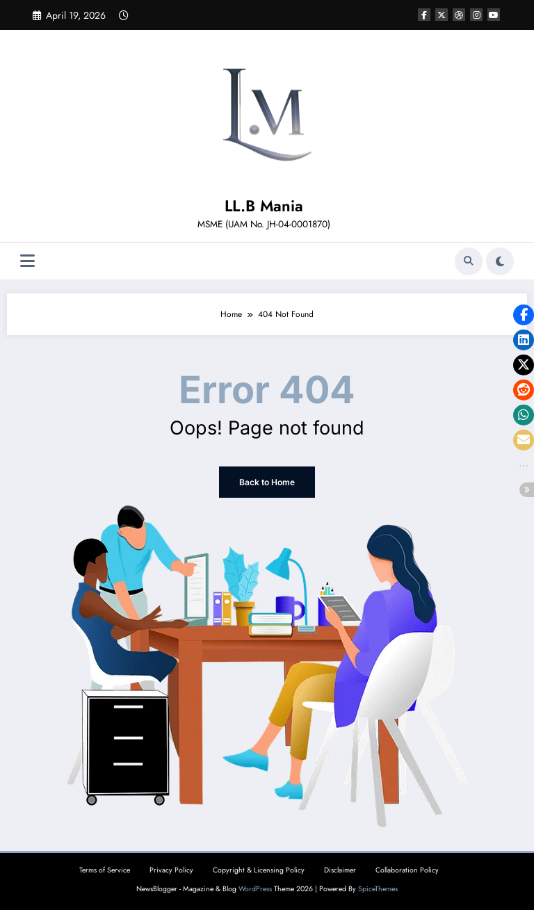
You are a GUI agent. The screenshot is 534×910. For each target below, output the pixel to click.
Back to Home (267, 482)
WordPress (255, 889)
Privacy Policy (171, 870)
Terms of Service (104, 870)
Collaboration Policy (407, 870)
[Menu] (27, 261)
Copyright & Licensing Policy (259, 870)
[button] (523, 314)
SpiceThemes (378, 889)
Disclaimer (340, 870)
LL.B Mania (264, 206)
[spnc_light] (500, 261)
